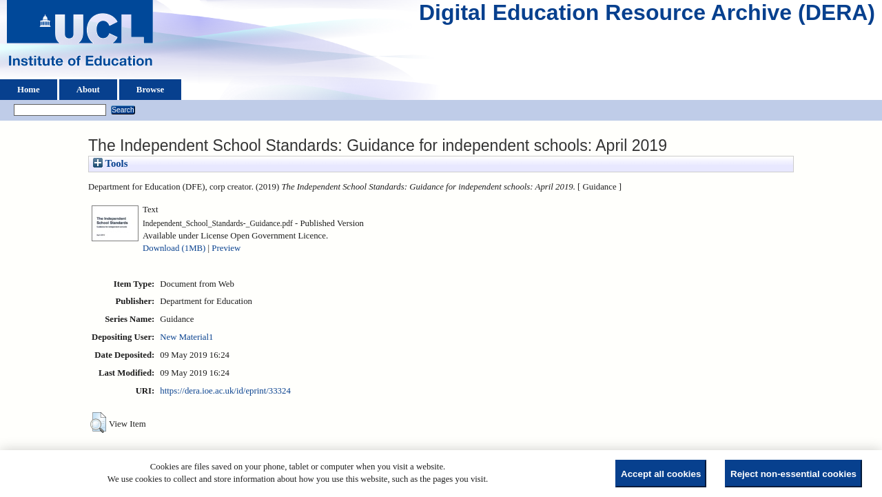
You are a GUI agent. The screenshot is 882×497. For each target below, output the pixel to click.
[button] (98, 422)
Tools (110, 163)
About (88, 89)
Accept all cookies (661, 474)
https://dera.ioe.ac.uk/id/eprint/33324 (225, 391)
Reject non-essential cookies (793, 474)
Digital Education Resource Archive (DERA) (647, 16)
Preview (226, 248)
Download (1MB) (174, 248)
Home (28, 89)
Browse (150, 89)
